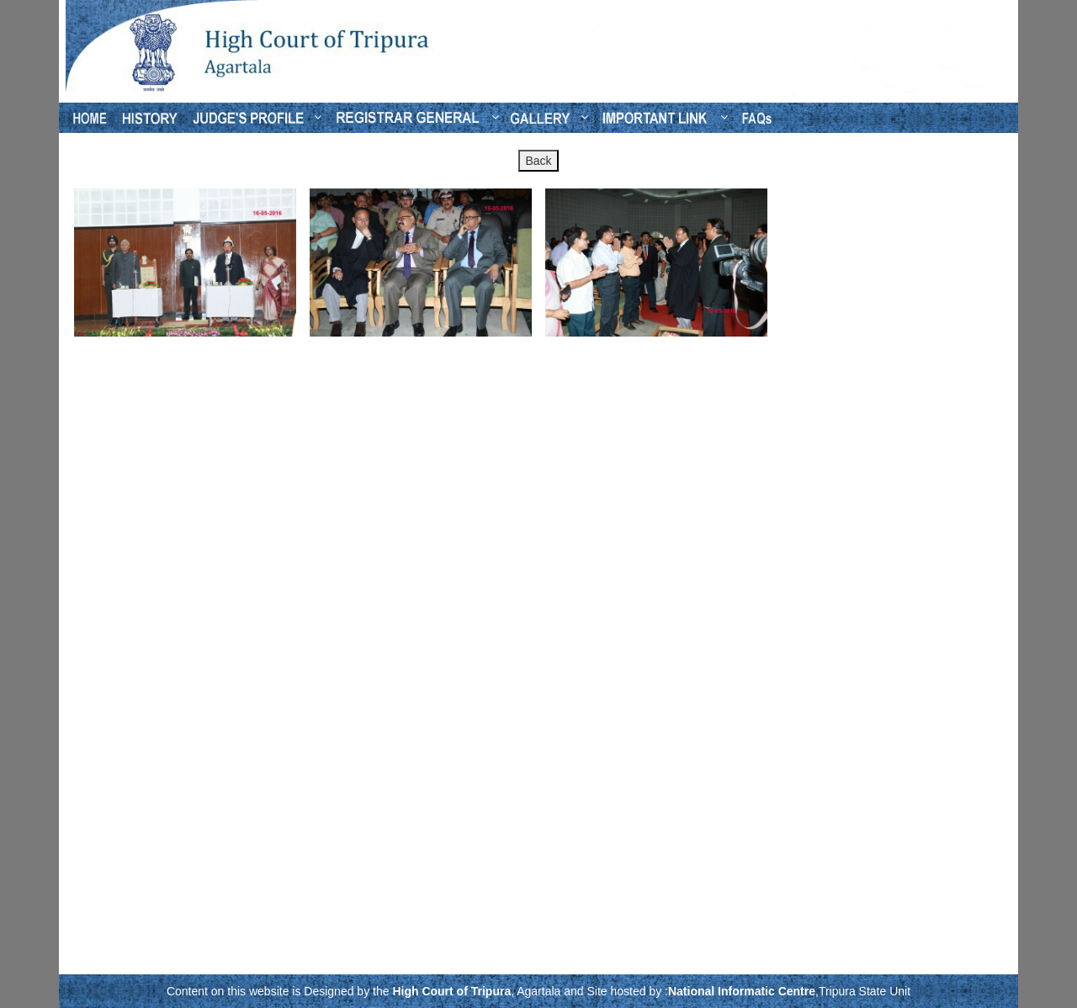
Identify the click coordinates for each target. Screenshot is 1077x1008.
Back (538, 160)
